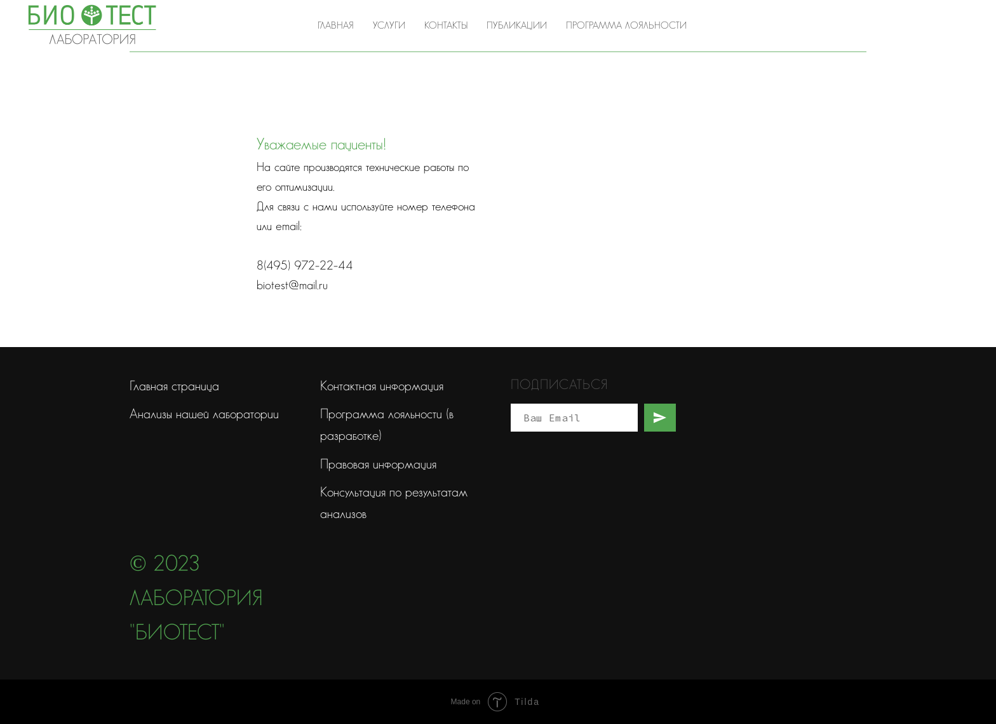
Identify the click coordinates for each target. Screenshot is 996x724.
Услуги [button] (389, 26)
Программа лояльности (626, 26)
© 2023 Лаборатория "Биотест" (196, 599)
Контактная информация (381, 386)
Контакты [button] (446, 26)
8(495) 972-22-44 (911, 25)
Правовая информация (378, 464)
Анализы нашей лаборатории (204, 414)
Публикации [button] (517, 26)
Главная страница (174, 386)
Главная (336, 26)
